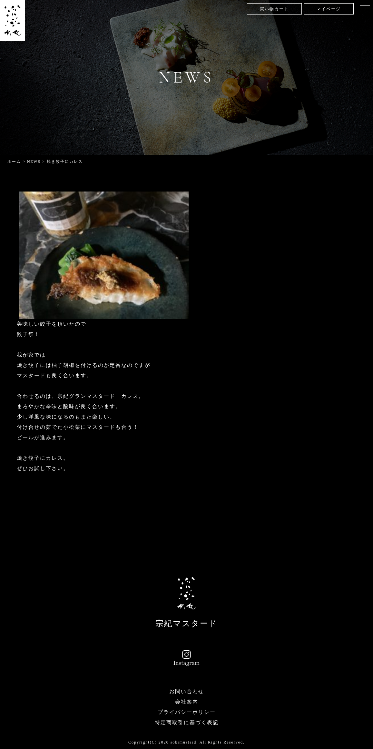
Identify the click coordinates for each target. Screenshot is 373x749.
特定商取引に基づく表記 (187, 722)
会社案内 (186, 702)
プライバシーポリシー (187, 712)
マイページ (329, 8)
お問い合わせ (186, 691)
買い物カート (274, 8)
